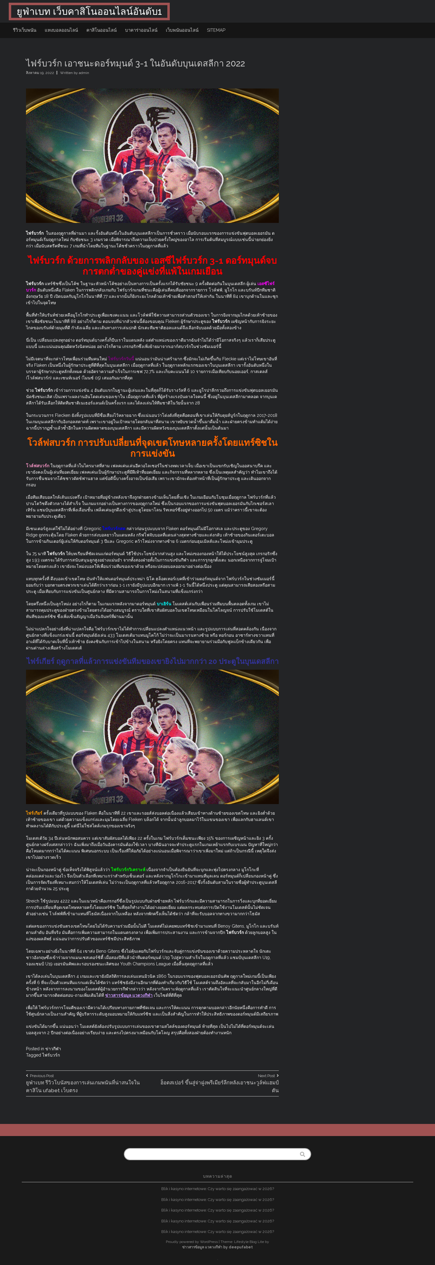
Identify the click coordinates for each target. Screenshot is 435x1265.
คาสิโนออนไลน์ (101, 30)
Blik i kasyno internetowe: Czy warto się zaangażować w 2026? (217, 1188)
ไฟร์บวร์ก (51, 1055)
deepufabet (241, 1247)
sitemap (216, 30)
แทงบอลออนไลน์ (61, 30)
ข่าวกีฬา (53, 1048)
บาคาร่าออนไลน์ (141, 30)
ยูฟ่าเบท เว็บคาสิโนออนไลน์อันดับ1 (89, 11)
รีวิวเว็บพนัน (24, 30)
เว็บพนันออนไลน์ (182, 30)
